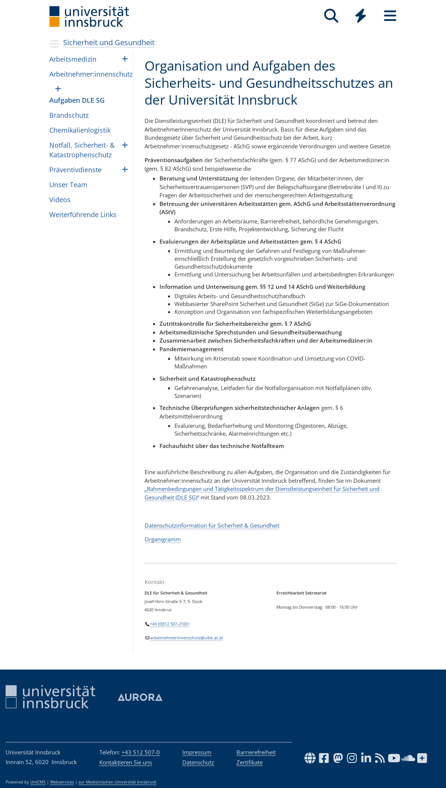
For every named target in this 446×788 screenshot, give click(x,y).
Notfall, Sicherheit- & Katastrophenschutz (82, 149)
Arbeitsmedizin (72, 59)
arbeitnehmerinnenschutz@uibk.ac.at (186, 637)
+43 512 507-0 (140, 752)
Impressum (196, 752)
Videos (60, 199)
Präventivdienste (75, 169)
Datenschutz (198, 762)
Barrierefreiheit (256, 752)
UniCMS (38, 782)
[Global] (360, 16)
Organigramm (163, 539)
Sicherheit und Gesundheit (109, 42)
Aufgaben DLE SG (77, 100)
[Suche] (331, 16)
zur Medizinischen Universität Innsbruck (117, 782)
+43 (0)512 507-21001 (170, 623)
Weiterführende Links (83, 214)
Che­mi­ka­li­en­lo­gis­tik (80, 130)
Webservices (62, 782)
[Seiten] (390, 16)
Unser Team (68, 184)
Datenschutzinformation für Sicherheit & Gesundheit (212, 525)
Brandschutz (69, 115)
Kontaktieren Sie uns (125, 762)
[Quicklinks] (360, 16)
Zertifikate (249, 762)
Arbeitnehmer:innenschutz (91, 73)
